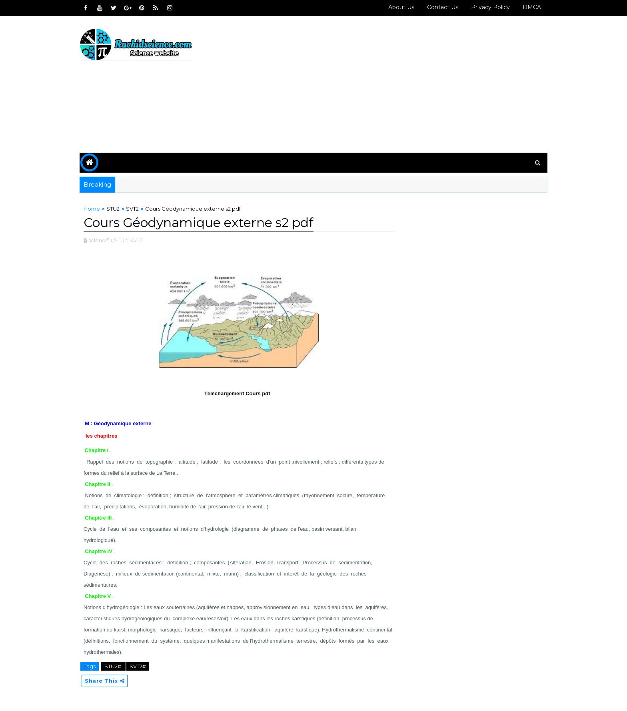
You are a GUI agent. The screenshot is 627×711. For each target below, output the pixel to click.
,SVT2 (135, 240)
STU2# (113, 666)
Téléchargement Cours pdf (237, 393)
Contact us (442, 7)
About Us (401, 7)
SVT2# (138, 666)
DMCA (532, 7)
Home (92, 208)
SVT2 (132, 208)
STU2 (113, 208)
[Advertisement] (401, 85)
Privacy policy (490, 7)
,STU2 (120, 240)
